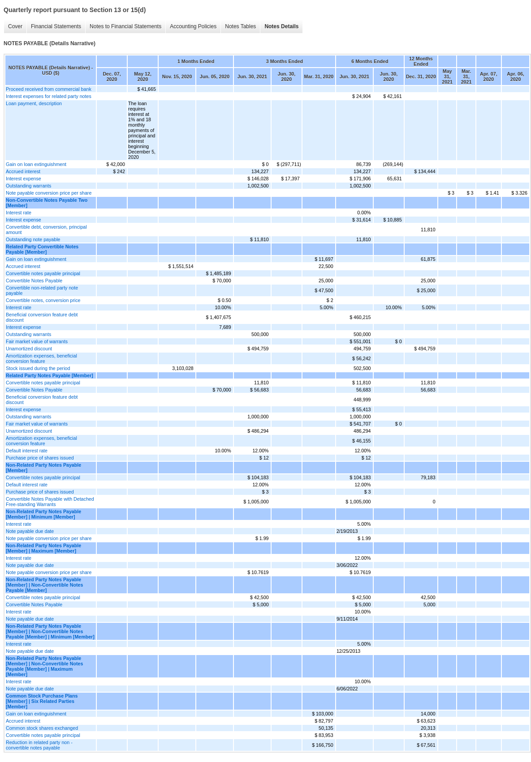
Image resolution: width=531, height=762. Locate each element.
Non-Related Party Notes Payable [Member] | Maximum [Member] (43, 548)
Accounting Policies (193, 26)
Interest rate (18, 212)
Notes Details (281, 26)
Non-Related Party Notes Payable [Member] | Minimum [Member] (43, 514)
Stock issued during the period (38, 368)
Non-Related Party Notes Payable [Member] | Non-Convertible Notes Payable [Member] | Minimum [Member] (50, 631)
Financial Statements (56, 26)
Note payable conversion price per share (48, 193)
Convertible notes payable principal (43, 273)
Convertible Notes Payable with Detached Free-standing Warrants (50, 501)
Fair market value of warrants (37, 341)
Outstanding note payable (33, 239)
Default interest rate (26, 450)
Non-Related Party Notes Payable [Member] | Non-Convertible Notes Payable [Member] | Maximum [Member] (44, 666)
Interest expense (23, 178)
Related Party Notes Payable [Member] (49, 375)
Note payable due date (30, 531)
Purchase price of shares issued (40, 457)
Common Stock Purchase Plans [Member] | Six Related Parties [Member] (42, 701)
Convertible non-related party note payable (42, 290)
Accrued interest (23, 171)
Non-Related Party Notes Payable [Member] (43, 467)
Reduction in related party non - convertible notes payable (39, 745)
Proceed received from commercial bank (48, 89)
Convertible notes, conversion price (43, 300)
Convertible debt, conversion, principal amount (46, 229)
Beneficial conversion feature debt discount (42, 317)
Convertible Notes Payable (34, 280)
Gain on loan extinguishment (36, 164)
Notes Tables (240, 26)
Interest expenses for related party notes (48, 96)
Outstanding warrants (28, 185)
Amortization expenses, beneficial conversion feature (41, 358)
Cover (15, 26)
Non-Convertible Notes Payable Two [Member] (46, 202)
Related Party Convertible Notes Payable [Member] (42, 249)
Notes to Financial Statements (125, 26)
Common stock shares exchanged (42, 728)
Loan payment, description (34, 103)
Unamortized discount (29, 348)
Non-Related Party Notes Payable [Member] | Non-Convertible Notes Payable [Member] (44, 585)
